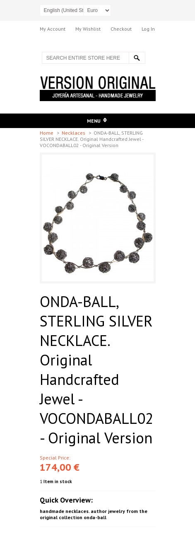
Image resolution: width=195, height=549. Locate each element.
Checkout (121, 29)
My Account (52, 29)
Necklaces (74, 133)
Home (47, 133)
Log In (148, 29)
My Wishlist (88, 29)
